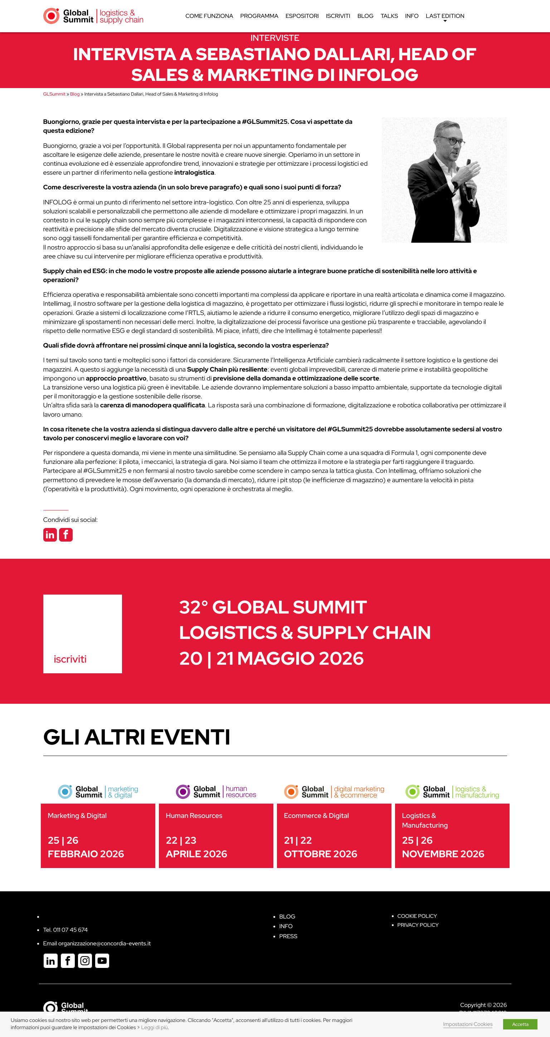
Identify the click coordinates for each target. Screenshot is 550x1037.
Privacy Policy (418, 925)
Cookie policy (417, 916)
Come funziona (209, 16)
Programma (259, 16)
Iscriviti (338, 16)
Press (288, 936)
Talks (389, 16)
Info (412, 16)
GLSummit (54, 94)
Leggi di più (154, 1027)
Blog (365, 16)
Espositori (302, 16)
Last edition (445, 18)
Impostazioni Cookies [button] (468, 1024)
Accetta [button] (520, 1024)
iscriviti (70, 659)
